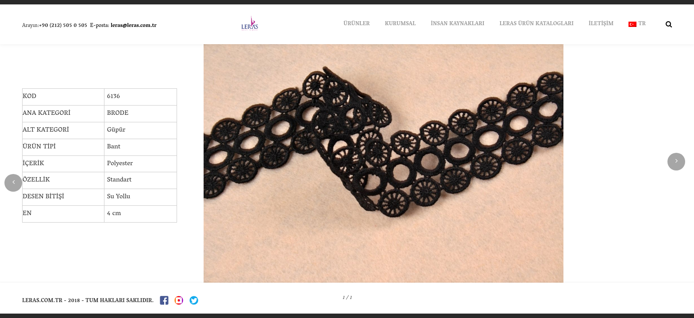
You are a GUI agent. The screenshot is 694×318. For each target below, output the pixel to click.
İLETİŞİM (601, 24)
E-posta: (122, 26)
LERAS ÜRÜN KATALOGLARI (537, 24)
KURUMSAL (400, 24)
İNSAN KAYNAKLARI (457, 24)
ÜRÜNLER (356, 24)
